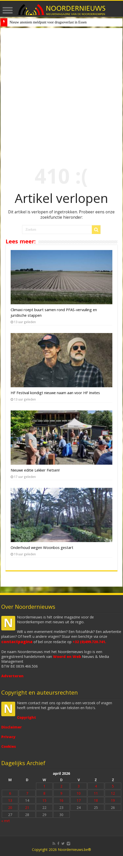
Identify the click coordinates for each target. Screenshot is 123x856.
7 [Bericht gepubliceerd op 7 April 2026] (27, 793)
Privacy (8, 736)
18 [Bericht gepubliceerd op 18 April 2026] (96, 800)
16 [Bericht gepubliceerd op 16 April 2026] (61, 800)
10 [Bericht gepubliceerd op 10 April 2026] (79, 793)
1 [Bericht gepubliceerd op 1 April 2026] (44, 786)
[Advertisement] (61, 92)
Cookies (8, 746)
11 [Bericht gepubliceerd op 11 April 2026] (96, 793)
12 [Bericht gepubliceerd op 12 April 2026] (113, 793)
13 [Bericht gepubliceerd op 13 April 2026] (10, 800)
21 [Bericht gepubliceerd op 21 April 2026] (27, 807)
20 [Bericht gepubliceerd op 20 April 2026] (10, 807)
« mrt (5, 820)
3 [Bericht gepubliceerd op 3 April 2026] (79, 786)
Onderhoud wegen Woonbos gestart (42, 547)
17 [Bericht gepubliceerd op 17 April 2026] (79, 800)
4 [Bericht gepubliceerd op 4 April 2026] (96, 786)
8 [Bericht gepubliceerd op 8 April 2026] (44, 793)
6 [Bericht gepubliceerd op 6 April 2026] (10, 793)
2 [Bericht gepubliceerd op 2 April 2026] (61, 786)
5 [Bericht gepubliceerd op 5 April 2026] (113, 786)
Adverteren (12, 675)
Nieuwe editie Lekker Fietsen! (35, 470)
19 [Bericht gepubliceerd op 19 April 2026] (113, 800)
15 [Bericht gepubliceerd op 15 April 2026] (44, 800)
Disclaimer (11, 727)
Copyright (26, 717)
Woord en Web (67, 656)
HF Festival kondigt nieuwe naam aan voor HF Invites (55, 392)
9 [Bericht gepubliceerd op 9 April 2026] (61, 793)
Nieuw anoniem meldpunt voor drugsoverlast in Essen (47, 22)
